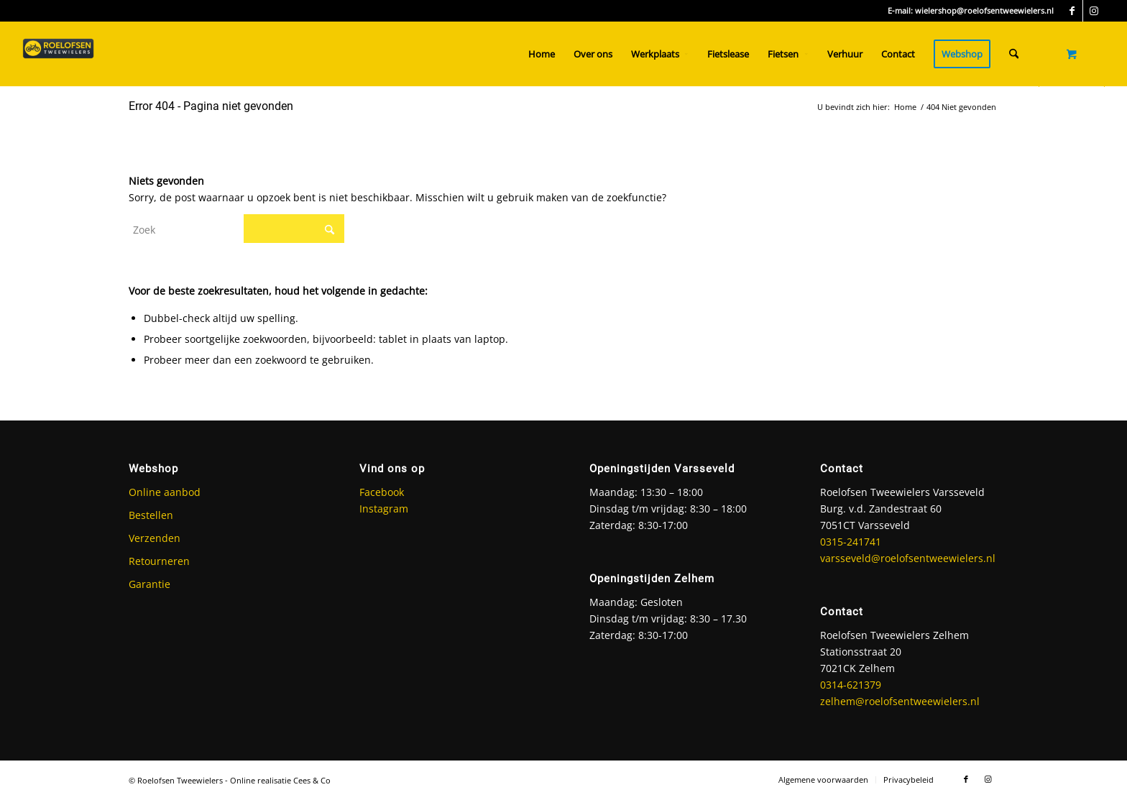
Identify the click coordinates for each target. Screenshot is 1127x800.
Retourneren (159, 561)
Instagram (383, 508)
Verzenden (154, 538)
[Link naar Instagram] (1094, 11)
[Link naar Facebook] (1072, 11)
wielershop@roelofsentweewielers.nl (984, 10)
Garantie (149, 584)
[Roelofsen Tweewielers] (58, 54)
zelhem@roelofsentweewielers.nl (900, 701)
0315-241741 (850, 541)
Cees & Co (312, 780)
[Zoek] (1014, 54)
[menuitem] (541, 54)
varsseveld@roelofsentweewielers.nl (907, 558)
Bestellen (151, 515)
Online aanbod (165, 492)
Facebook (381, 492)
